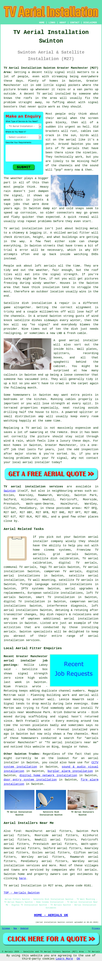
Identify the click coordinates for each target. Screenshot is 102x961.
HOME (42, 22)
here (22, 878)
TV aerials (70, 148)
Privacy (96, 928)
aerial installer (83, 340)
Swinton (10, 490)
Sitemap (6, 928)
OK (78, 958)
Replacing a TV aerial (23, 427)
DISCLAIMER (90, 22)
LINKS (52, 22)
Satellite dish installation (28, 303)
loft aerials (45, 265)
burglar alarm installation (70, 771)
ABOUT (62, 22)
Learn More (64, 958)
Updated (24, 928)
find (17, 831)
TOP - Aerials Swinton (22, 892)
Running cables (63, 399)
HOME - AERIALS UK (51, 915)
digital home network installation (48, 775)
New (15, 928)
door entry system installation (30, 779)
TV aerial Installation (22, 885)
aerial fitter (78, 232)
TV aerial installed (54, 93)
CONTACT (74, 22)
